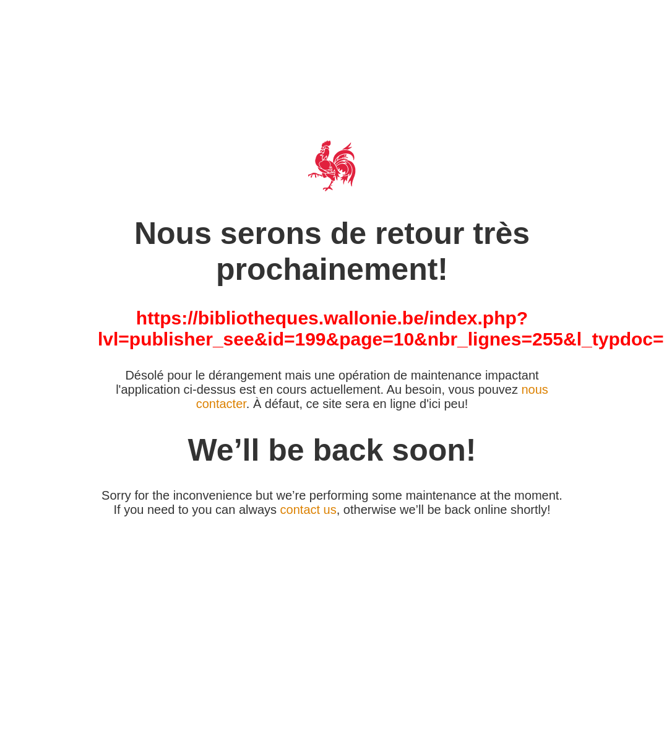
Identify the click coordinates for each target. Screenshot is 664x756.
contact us (308, 509)
